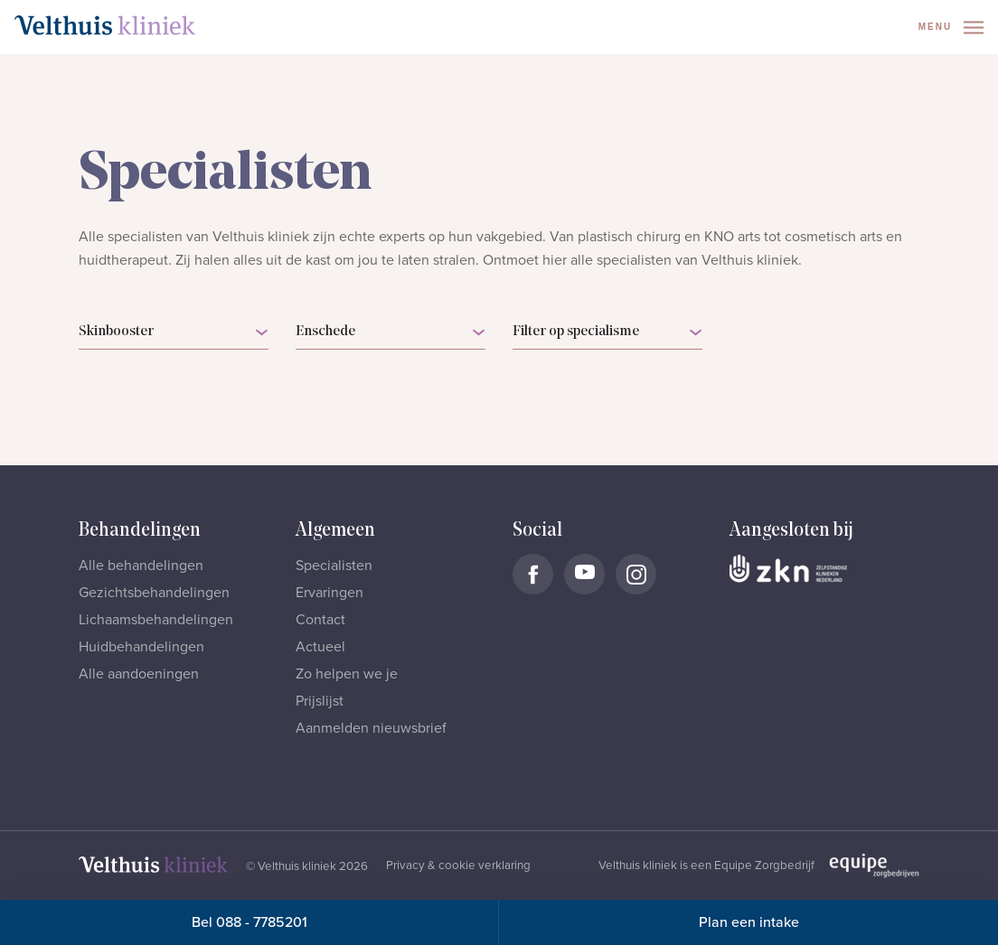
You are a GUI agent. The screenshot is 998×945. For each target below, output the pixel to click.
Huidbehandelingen (141, 647)
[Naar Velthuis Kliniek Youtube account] (584, 574)
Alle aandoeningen (139, 674)
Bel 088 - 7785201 (249, 922)
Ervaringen (329, 593)
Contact (320, 620)
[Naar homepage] (104, 25)
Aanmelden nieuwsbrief (371, 728)
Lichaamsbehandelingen (156, 620)
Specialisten (334, 566)
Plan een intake (749, 922)
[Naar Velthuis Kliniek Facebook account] (533, 574)
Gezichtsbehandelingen (154, 593)
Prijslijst (320, 701)
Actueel (320, 647)
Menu (951, 27)
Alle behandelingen (141, 566)
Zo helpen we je (347, 674)
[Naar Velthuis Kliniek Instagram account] (636, 574)
